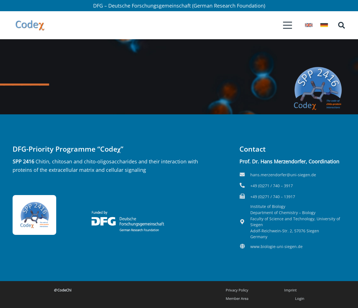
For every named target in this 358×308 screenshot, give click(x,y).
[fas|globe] (244, 246)
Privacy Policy (237, 290)
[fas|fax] (244, 197)
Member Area (237, 298)
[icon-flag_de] (324, 25)
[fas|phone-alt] (244, 186)
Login (299, 298)
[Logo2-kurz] (30, 25)
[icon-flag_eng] (309, 25)
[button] (341, 25)
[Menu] (287, 25)
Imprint (290, 290)
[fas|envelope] (244, 175)
